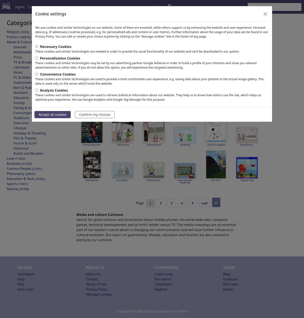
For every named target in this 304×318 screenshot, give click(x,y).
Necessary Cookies (55, 46)
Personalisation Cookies (60, 58)
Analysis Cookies (54, 90)
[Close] (265, 14)
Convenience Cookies (58, 74)
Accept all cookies (52, 114)
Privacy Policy (44, 36)
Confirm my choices (94, 114)
